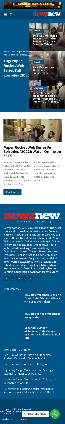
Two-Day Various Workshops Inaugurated (27, 364)
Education (38, 31)
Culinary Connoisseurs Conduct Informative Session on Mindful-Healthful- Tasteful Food (28, 390)
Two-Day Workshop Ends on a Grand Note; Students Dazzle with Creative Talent (42, 298)
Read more (12, 192)
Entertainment (40, 88)
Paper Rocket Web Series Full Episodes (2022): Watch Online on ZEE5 (32, 151)
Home (6, 52)
